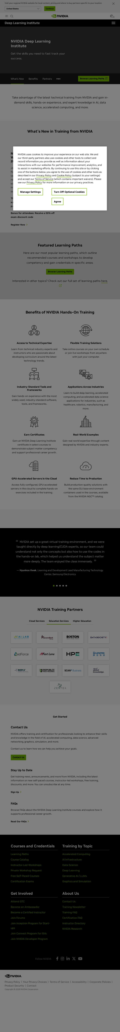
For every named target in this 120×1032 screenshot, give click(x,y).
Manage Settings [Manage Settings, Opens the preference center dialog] (30, 191)
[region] (60, 178)
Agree (57, 201)
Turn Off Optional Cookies (69, 191)
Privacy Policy (44, 175)
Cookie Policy (64, 175)
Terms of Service (44, 178)
